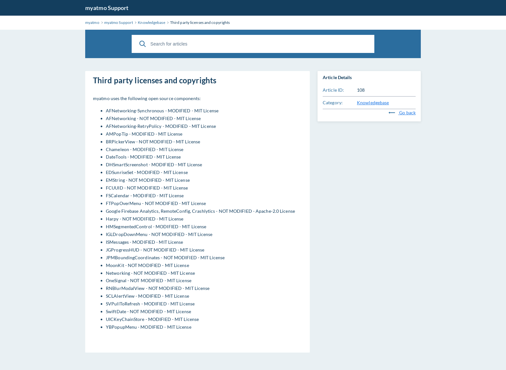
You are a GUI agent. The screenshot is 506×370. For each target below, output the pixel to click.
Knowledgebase (373, 102)
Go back (402, 112)
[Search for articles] (253, 44)
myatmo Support (106, 7)
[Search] (142, 44)
